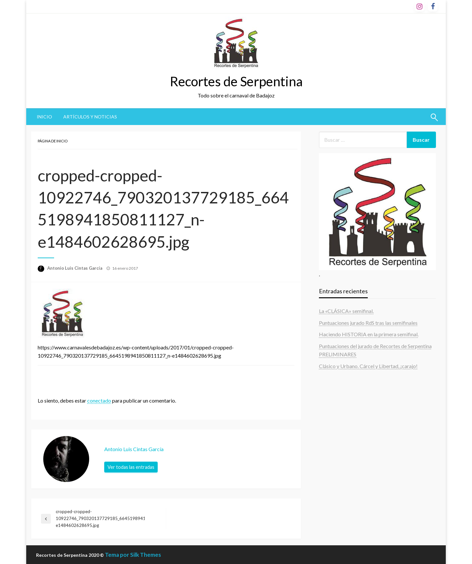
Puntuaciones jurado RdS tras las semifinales (368, 323)
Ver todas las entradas (131, 467)
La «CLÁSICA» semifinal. (346, 311)
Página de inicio (53, 141)
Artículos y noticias (90, 116)
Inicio (44, 116)
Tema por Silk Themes (133, 554)
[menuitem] (44, 117)
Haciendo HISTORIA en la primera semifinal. (369, 334)
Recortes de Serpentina (236, 81)
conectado (99, 400)
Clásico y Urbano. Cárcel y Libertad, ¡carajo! (368, 366)
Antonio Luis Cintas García (75, 268)
